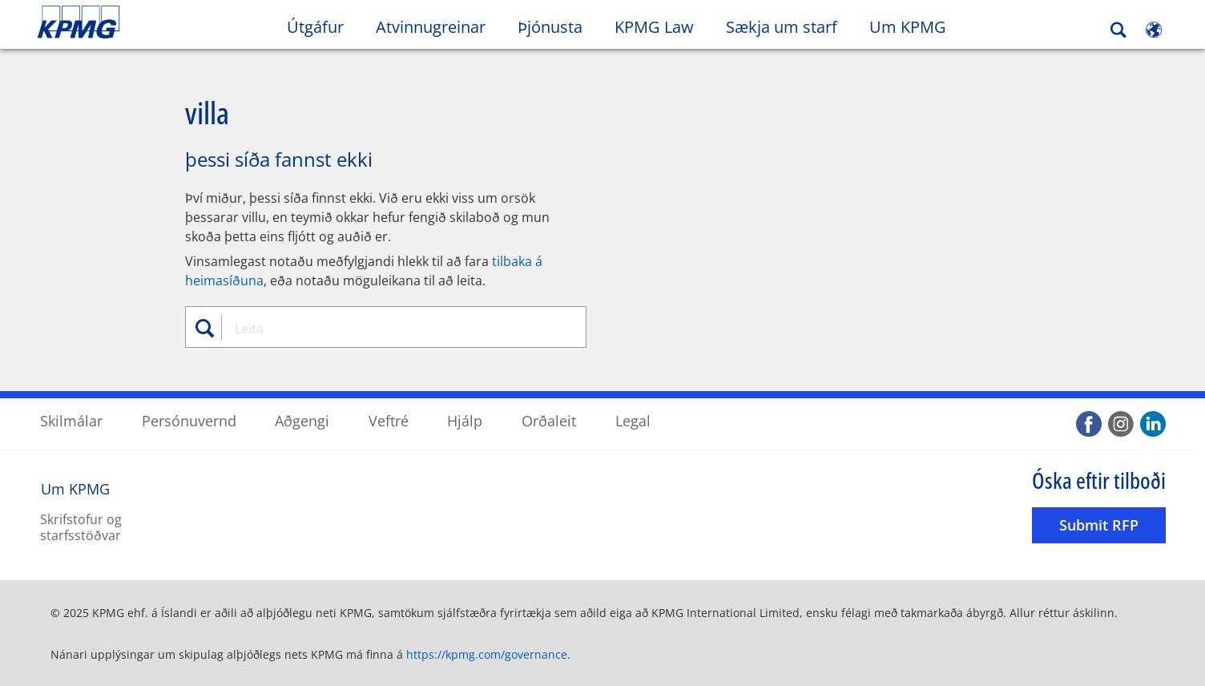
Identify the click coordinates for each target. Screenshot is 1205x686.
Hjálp (464, 420)
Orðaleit (549, 420)
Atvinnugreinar (431, 27)
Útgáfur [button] (315, 27)
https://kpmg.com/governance (486, 653)
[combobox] (391, 327)
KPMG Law (662, 26)
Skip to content (145, 22)
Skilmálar (71, 420)
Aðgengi (302, 420)
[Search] (1118, 30)
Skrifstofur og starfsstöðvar (81, 527)
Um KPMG (75, 488)
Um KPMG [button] (907, 27)
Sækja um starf (781, 27)
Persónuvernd (189, 420)
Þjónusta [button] (550, 27)
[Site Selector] (1154, 29)
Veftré (389, 420)
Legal (633, 420)
